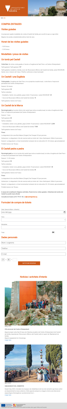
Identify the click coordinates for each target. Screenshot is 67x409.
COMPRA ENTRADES (11, 24)
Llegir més (8, 340)
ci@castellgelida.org (31, 197)
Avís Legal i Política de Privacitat (39, 407)
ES (4, 18)
